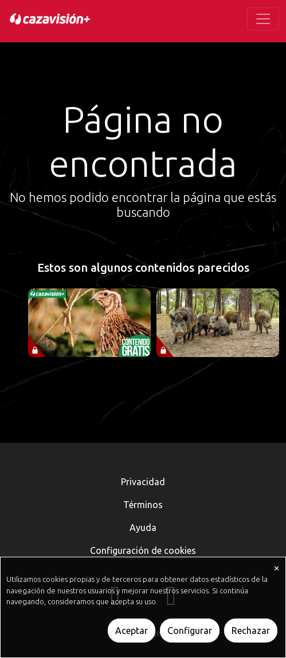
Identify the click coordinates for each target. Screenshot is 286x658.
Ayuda (143, 527)
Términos (143, 505)
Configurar (189, 630)
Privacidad (143, 482)
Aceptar (131, 630)
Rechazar (251, 630)
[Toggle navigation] (263, 18)
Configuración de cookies (143, 550)
